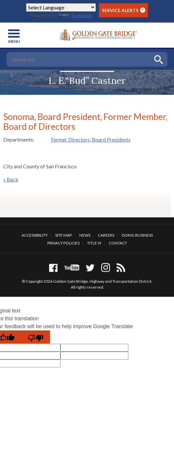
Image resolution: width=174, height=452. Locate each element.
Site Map (63, 235)
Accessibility (35, 235)
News (84, 235)
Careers (106, 235)
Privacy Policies (63, 243)
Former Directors (70, 139)
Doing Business (137, 235)
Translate (75, 15)
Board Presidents (111, 139)
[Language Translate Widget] (61, 7)
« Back (10, 179)
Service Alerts (123, 10)
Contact (118, 243)
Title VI (94, 243)
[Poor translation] (35, 336)
